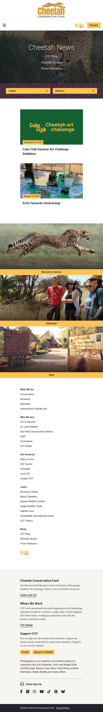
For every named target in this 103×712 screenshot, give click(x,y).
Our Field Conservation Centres (36, 431)
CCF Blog (51, 56)
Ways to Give (27, 459)
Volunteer (51, 323)
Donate (94, 25)
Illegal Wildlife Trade (31, 506)
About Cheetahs (28, 496)
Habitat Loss (27, 511)
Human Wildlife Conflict (32, 501)
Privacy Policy (62, 708)
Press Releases (51, 68)
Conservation (27, 394)
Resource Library (51, 272)
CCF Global (26, 446)
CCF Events (26, 464)
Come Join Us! (28, 595)
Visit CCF (25, 473)
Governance (26, 441)
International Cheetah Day (33, 408)
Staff (22, 436)
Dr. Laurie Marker (29, 426)
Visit (51, 375)
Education (25, 403)
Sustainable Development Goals (37, 515)
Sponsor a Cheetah (43, 652)
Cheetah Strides (51, 62)
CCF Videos (26, 520)
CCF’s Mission (27, 422)
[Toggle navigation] (4, 25)
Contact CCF (26, 478)
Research (25, 399)
